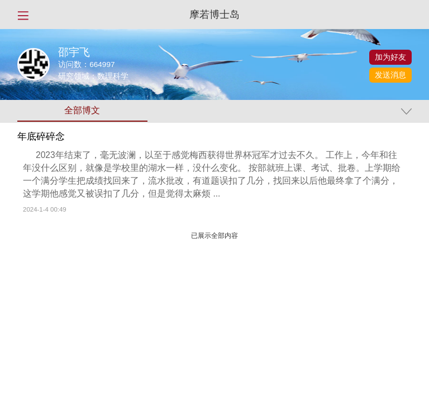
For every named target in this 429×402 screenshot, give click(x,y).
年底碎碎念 (41, 137)
